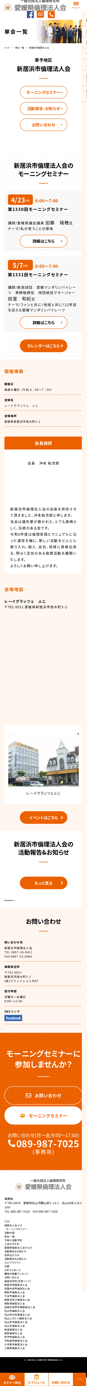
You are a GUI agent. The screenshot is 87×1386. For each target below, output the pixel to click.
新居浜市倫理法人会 (9, 907)
